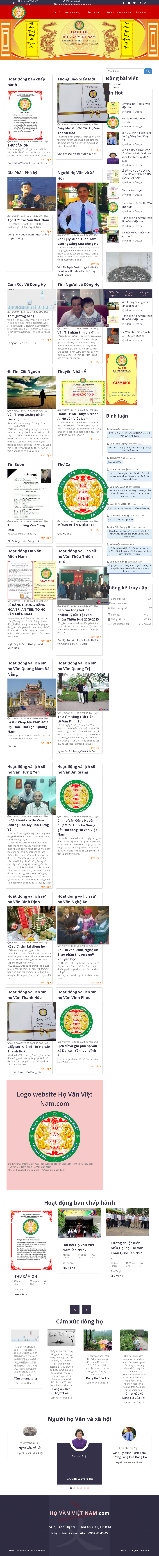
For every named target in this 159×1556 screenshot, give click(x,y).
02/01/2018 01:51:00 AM (71, 410)
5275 (89, 235)
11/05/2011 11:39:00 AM (71, 328)
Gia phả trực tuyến (132, 196)
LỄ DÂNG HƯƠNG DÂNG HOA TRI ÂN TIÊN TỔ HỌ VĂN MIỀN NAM (26, 609)
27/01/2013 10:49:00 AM (21, 718)
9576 (89, 124)
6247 (39, 521)
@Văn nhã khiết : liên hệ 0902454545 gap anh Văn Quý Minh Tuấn (129, 596)
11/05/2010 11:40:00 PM (71, 712)
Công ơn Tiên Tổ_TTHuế (21, 343)
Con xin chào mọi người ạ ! (120, 681)
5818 (39, 600)
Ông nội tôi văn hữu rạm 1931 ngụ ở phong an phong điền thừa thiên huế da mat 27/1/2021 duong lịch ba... (129, 730)
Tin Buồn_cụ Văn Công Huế (23, 541)
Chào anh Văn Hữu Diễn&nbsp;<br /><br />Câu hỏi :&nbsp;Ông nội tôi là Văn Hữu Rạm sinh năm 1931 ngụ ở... (130, 713)
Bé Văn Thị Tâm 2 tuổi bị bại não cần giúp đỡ (136, 390)
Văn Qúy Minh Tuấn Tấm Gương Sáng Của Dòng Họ (77, 241)
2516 (89, 945)
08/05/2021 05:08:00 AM (71, 235)
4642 (39, 816)
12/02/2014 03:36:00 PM (71, 945)
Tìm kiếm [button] (140, 12)
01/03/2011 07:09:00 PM (71, 816)
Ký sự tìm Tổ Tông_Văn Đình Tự (76, 751)
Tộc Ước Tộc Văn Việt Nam (28, 220)
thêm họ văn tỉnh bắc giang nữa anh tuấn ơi (128, 669)
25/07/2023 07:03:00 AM (71, 124)
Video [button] (97, 12)
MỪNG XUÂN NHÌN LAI (75, 525)
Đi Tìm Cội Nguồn (114, 350)
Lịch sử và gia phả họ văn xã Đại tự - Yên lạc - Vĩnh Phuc (77, 1050)
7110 (89, 521)
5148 (39, 942)
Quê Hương (64, 533)
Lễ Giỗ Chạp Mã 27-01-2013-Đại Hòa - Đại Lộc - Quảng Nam (28, 727)
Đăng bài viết (112, 87)
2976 (89, 1042)
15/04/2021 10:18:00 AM (21, 600)
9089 (39, 216)
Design (138, 117)
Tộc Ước (12, 746)
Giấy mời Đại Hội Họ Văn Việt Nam (77, 153)
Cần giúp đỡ (144, 350)
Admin (128, 117)
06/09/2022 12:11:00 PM (21, 141)
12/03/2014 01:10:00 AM (71, 521)
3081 (39, 141)
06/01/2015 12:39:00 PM (21, 521)
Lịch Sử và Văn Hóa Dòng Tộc (24, 1072)
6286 (39, 718)
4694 (89, 712)
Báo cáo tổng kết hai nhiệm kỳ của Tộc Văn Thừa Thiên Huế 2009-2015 (78, 614)
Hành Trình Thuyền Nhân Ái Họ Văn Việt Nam (78, 416)
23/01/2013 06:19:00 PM (21, 216)
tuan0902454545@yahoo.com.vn (73, 4)
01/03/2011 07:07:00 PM (21, 816)
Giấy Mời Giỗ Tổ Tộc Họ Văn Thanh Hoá (78, 130)
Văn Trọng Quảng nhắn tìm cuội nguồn (25, 416)
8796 (39, 312)
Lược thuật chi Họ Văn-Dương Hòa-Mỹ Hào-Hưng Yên (28, 825)
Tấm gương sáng (20, 316)
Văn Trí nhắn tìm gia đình (78, 332)
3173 (89, 816)
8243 (39, 410)
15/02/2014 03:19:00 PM (21, 312)
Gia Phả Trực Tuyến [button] (78, 12)
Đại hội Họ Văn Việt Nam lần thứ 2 (27, 163)
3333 (89, 606)
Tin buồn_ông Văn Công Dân (26, 527)
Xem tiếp (46, 159)
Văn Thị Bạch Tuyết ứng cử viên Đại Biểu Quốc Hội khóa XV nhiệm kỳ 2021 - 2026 (78, 271)
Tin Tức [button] (57, 12)
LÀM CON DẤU (114, 623)
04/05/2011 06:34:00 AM (21, 942)
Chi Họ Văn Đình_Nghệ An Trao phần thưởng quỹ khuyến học (77, 954)
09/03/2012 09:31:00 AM (21, 410)
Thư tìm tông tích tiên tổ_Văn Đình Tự (75, 719)
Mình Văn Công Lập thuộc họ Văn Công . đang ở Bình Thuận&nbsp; (129, 610)
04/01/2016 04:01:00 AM (71, 606)
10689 (90, 410)
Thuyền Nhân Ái (129, 350)
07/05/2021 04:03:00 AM (71, 1042)
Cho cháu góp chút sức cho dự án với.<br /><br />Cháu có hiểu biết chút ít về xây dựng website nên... (129, 695)
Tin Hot (114, 99)
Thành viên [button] (124, 12)
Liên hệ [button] (109, 12)
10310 (90, 328)
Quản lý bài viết (113, 84)
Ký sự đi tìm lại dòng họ (26, 946)
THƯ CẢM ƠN (18, 145)
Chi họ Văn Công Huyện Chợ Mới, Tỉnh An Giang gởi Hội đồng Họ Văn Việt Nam (77, 827)
